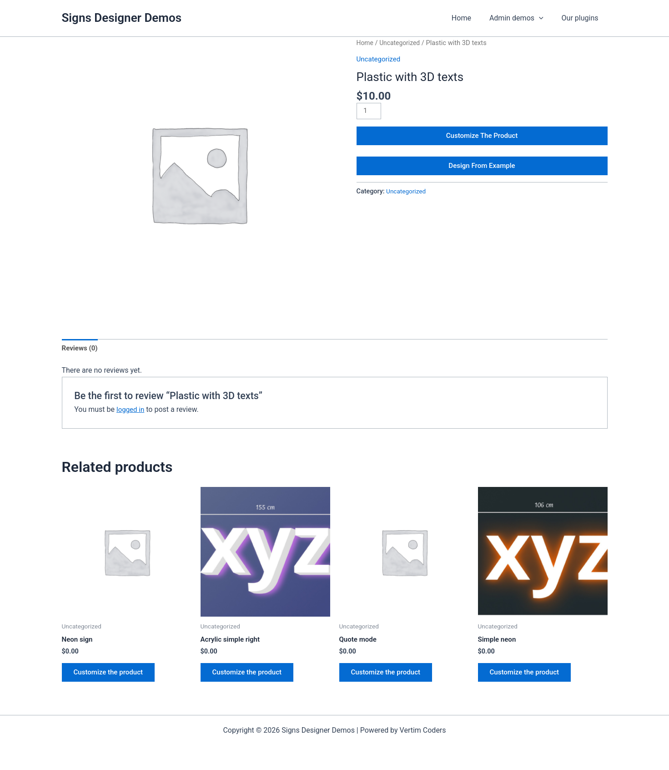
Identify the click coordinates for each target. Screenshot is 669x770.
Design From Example (482, 170)
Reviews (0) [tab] (81, 348)
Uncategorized (401, 43)
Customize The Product (482, 137)
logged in (131, 410)
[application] (544, 18)
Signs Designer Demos (122, 18)
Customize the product (112, 675)
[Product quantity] (370, 111)
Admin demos (522, 18)
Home (470, 18)
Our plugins (581, 18)
